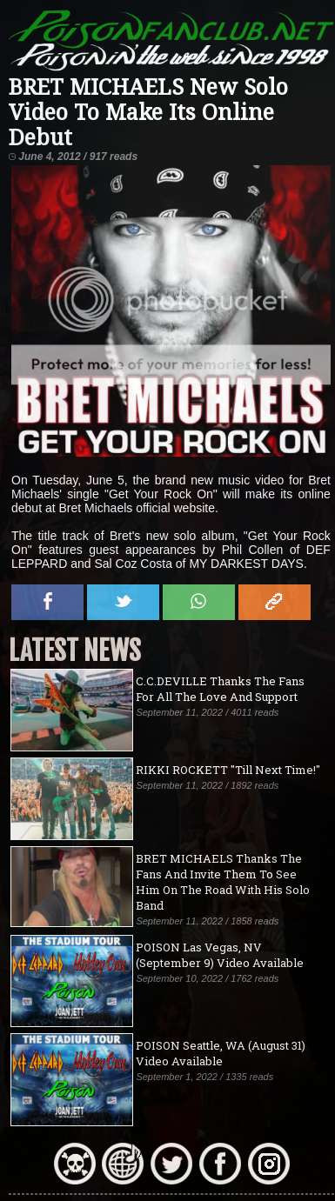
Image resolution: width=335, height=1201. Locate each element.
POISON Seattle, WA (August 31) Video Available (220, 1053)
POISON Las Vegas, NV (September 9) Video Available (220, 955)
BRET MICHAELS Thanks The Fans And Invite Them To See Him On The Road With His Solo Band (223, 882)
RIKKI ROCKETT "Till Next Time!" (228, 769)
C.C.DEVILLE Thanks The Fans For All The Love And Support (220, 688)
